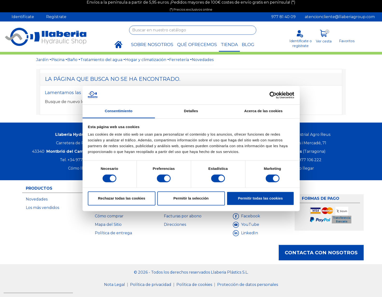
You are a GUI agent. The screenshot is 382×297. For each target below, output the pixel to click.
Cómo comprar (109, 216)
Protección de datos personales (247, 284)
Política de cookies (194, 284)
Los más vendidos (42, 207)
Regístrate (56, 16)
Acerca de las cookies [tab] (263, 111)
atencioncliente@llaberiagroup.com (340, 16)
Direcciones (175, 224)
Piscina (57, 59)
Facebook (250, 216)
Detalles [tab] (191, 111)
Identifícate (23, 16)
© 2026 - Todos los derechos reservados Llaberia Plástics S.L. (191, 272)
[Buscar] (192, 30)
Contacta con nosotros (321, 253)
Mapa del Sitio (108, 224)
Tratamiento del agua (101, 59)
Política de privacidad (151, 284)
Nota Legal (115, 284)
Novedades (203, 59)
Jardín (42, 59)
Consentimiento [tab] (118, 111)
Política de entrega (113, 233)
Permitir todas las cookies (260, 198)
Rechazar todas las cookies (121, 198)
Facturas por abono (182, 216)
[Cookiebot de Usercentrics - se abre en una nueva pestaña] (273, 95)
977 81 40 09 (283, 16)
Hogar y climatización (145, 59)
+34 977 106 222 (306, 160)
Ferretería (179, 59)
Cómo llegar (80, 168)
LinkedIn (249, 233)
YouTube (249, 224)
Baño (72, 59)
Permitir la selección (191, 198)
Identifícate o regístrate (300, 43)
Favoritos (346, 41)
